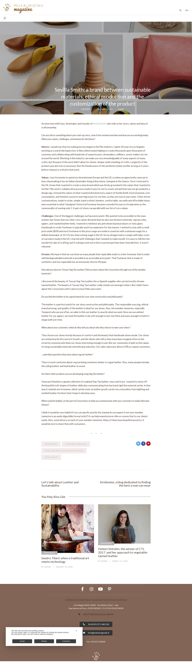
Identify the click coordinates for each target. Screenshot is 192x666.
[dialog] (44, 636)
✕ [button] (76, 631)
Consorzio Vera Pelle (76, 444)
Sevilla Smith (99, 123)
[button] (96, 619)
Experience (86, 109)
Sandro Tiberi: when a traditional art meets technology (65, 561)
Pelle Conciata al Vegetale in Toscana (64, 451)
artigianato (51, 444)
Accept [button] (22, 641)
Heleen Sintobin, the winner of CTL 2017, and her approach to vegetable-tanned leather (123, 553)
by (46, 568)
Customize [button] (66, 641)
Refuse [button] (44, 641)
